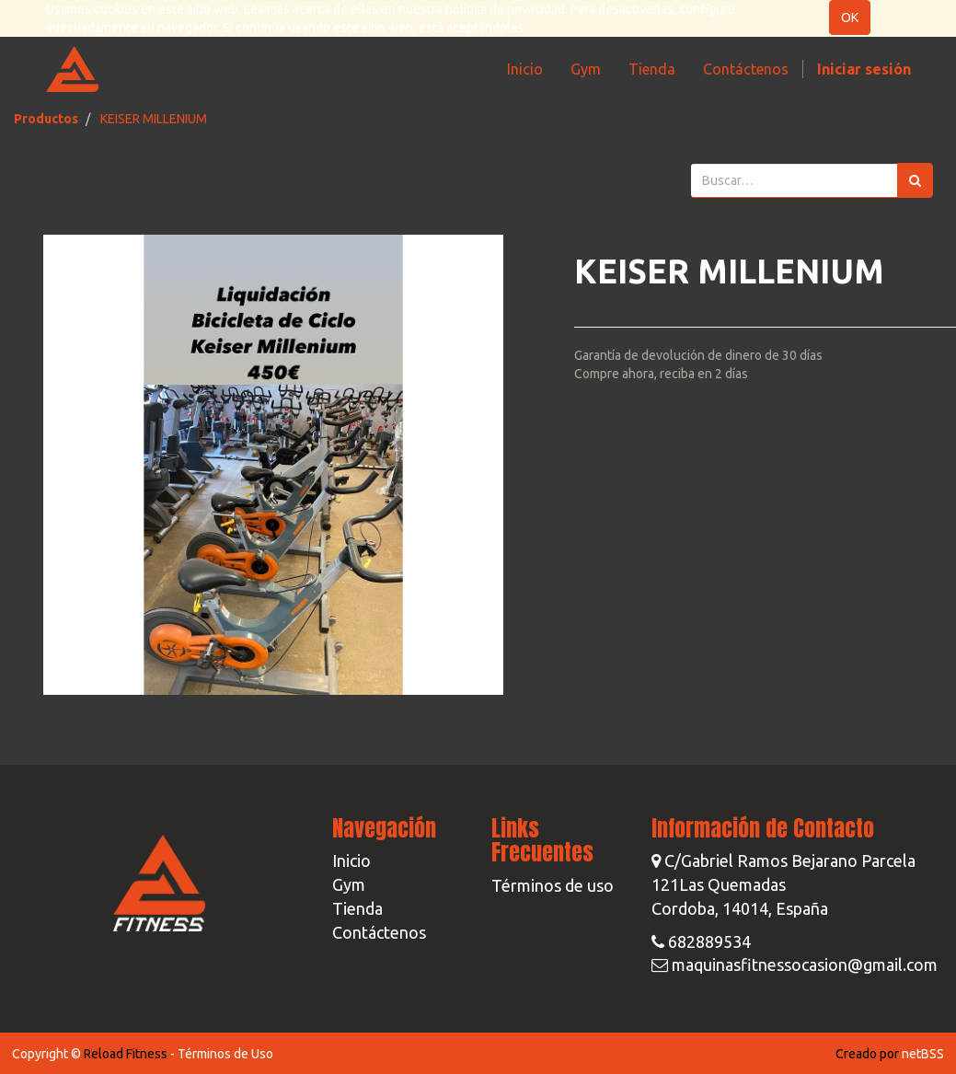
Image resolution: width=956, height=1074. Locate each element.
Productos (46, 118)
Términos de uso (552, 885)
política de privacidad (505, 9)
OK (849, 17)
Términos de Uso (225, 1053)
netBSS (923, 1053)
